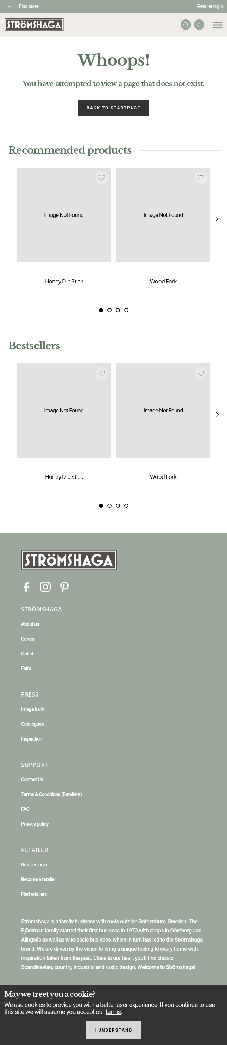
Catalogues (32, 724)
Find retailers (34, 894)
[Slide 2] (118, 310)
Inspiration (31, 739)
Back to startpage (113, 107)
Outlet (27, 653)
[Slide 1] (109, 310)
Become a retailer (38, 879)
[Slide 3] (126, 310)
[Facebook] (26, 586)
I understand (114, 1030)
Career (27, 639)
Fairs (26, 668)
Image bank (32, 709)
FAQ (25, 809)
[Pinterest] (64, 586)
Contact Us (32, 779)
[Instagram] (45, 586)
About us (30, 624)
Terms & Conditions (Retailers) (51, 794)
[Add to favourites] (101, 178)
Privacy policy (35, 824)
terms (113, 1011)
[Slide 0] (101, 310)
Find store (28, 6)
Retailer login (210, 6)
